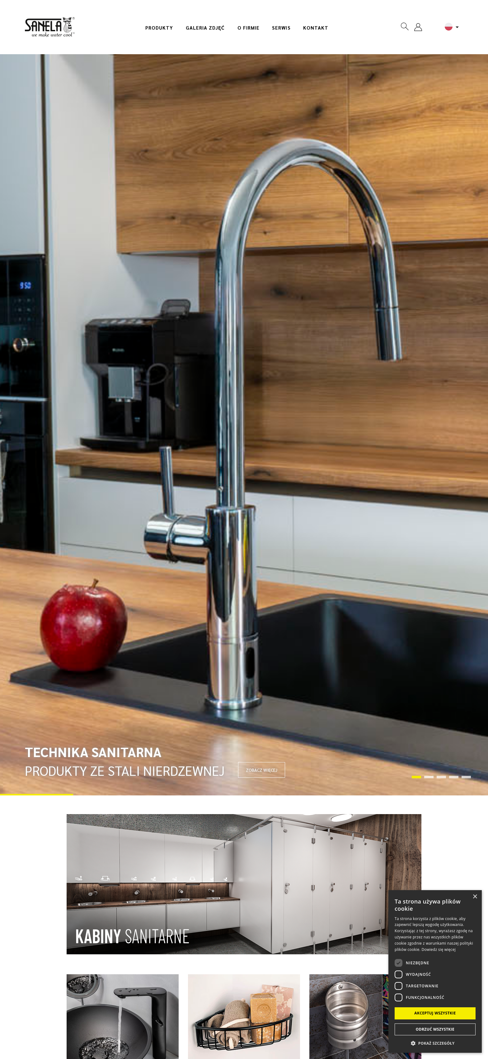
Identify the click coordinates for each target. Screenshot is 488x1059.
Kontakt (316, 28)
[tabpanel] (244, 424)
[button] (435, 1043)
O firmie (248, 28)
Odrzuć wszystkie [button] (435, 1029)
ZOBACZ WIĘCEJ (261, 770)
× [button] (474, 896)
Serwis (281, 28)
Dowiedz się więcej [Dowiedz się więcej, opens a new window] (438, 949)
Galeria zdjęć (205, 28)
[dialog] (435, 971)
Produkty (159, 28)
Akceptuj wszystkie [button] (435, 1013)
